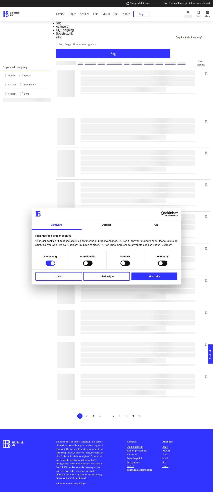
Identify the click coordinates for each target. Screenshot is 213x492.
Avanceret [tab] (62, 26)
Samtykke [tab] (57, 224)
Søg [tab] (58, 23)
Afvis (59, 276)
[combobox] (113, 44)
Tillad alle (154, 276)
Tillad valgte (106, 276)
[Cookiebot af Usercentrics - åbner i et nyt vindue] (163, 213)
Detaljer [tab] (106, 224)
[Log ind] (188, 14)
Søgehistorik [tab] (64, 33)
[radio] (12, 75)
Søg (113, 53)
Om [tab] (156, 224)
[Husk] (198, 14)
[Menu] (207, 14)
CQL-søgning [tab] (65, 30)
